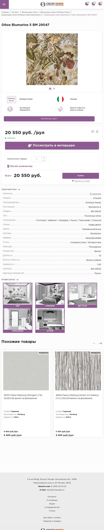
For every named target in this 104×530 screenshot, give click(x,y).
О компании (52, 500)
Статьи (52, 511)
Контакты (52, 497)
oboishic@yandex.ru (55, 490)
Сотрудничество (52, 507)
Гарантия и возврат (52, 521)
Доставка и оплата (52, 518)
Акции (52, 504)
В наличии (95, 194)
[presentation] (94, 343)
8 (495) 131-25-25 (58, 486)
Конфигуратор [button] (10, 279)
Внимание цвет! (49, 119)
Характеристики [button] (10, 189)
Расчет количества (21, 166)
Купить (81, 176)
